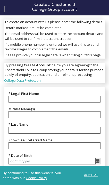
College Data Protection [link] (22, 80)
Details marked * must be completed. (33, 27)
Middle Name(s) (22, 109)
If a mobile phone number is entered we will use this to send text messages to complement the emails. (52, 46)
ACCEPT (91, 175)
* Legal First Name (24, 93)
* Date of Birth (20, 155)
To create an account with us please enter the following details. (54, 22)
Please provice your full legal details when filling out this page (53, 55)
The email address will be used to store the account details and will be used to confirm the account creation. (54, 36)
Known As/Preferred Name (31, 140)
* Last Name (18, 124)
